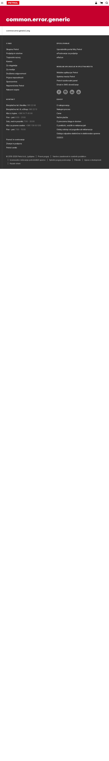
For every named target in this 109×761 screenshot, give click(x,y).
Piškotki (77, 160)
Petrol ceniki (11, 147)
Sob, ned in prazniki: (14, 121)
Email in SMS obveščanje (68, 84)
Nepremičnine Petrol (15, 85)
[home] (13, 3)
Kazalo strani (15, 163)
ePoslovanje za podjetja (67, 53)
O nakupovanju (63, 105)
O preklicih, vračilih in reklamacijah (71, 125)
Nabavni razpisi (12, 89)
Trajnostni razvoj (13, 57)
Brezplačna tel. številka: (16, 105)
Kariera (9, 61)
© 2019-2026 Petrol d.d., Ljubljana (20, 156)
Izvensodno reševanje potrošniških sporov (28, 160)
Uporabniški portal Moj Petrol (69, 49)
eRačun (60, 57)
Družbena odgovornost (16, 73)
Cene (59, 113)
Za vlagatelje (11, 65)
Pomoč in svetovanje (15, 139)
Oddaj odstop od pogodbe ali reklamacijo (74, 129)
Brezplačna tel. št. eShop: (17, 109)
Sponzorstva (11, 81)
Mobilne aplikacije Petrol (67, 72)
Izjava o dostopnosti (92, 160)
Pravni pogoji (43, 156)
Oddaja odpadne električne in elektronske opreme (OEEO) (78, 135)
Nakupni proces (63, 109)
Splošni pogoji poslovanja (60, 160)
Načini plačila (62, 117)
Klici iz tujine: (11, 113)
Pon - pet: (10, 117)
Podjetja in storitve (14, 53)
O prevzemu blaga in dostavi (69, 121)
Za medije (10, 69)
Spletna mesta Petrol (66, 76)
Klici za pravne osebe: (15, 125)
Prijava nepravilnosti (14, 77)
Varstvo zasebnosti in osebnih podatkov (69, 156)
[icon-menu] (2, 3)
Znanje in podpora (14, 143)
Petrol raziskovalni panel (67, 80)
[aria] (59, 92)
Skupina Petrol (12, 49)
